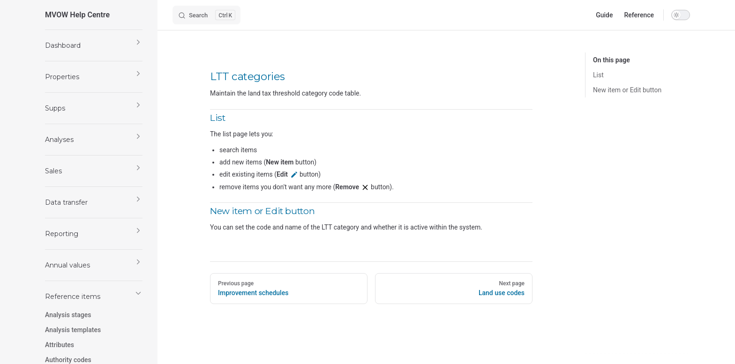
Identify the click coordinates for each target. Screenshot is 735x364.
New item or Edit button (627, 90)
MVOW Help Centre (77, 14)
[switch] (680, 15)
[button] (93, 45)
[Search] (206, 15)
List (598, 75)
